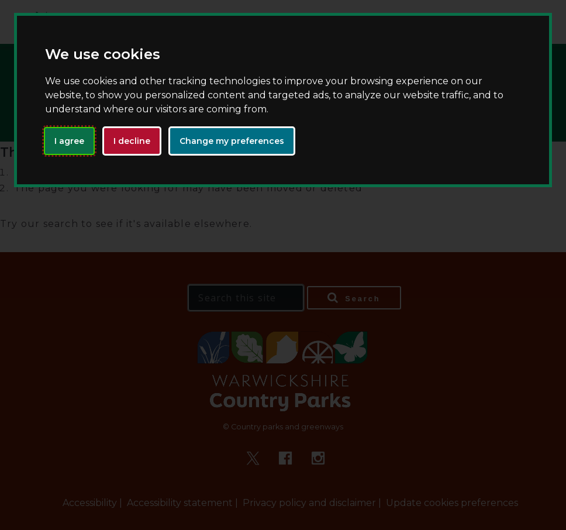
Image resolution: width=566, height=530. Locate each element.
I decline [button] (131, 141)
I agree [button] (69, 141)
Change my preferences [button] (232, 141)
